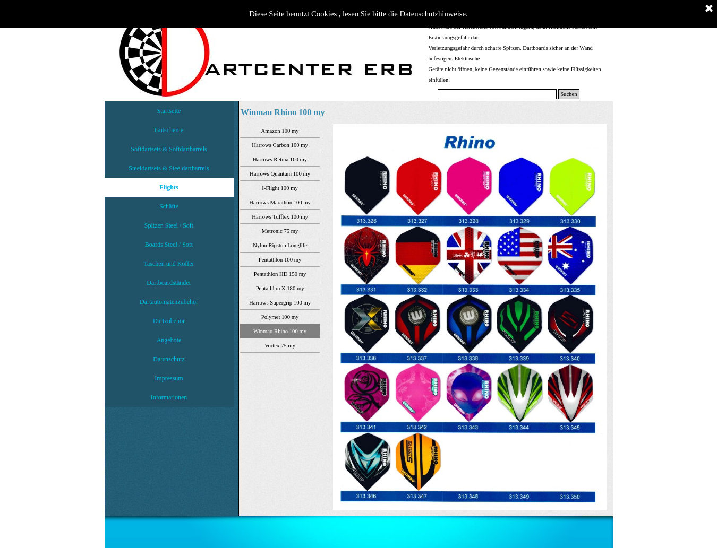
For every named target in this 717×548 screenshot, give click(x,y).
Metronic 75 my (280, 231)
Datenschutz (168, 359)
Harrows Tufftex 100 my (280, 217)
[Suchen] (497, 94)
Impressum (169, 378)
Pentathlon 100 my (280, 260)
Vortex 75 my (279, 346)
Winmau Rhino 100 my (279, 331)
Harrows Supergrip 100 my (280, 303)
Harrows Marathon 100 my (280, 202)
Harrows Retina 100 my (280, 159)
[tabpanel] (516, 53)
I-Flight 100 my (280, 188)
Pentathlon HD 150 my (280, 274)
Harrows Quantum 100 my (280, 174)
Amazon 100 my (280, 131)
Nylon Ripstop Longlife (280, 245)
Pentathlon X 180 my (280, 288)
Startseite (169, 111)
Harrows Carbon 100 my (280, 145)
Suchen (568, 94)
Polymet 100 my (279, 317)
